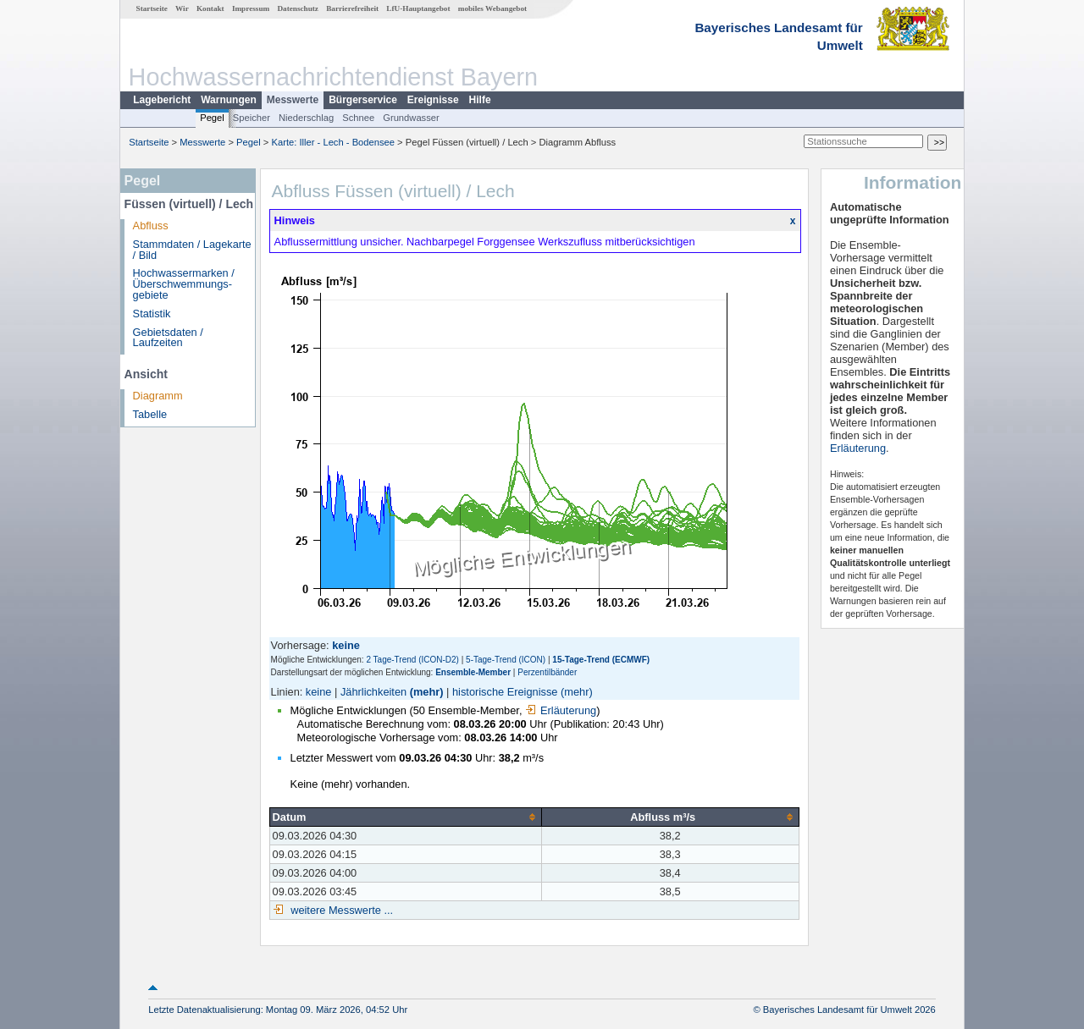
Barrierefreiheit (352, 8)
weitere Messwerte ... (340, 910)
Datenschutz (297, 8)
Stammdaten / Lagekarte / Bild (192, 249)
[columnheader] (405, 816)
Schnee (358, 118)
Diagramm (158, 395)
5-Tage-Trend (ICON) (505, 659)
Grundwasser (411, 118)
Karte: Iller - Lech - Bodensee (333, 142)
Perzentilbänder (547, 672)
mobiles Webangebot (492, 8)
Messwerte (292, 100)
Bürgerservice (363, 100)
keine (319, 691)
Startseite (152, 8)
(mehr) (427, 691)
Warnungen (229, 100)
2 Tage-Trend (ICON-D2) (412, 659)
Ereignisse (433, 100)
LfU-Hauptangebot (418, 8)
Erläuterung (560, 710)
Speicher (251, 118)
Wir (182, 8)
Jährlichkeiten (373, 691)
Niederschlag (306, 118)
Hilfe (480, 100)
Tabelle (150, 414)
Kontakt (210, 8)
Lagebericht (162, 100)
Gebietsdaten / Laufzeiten (168, 337)
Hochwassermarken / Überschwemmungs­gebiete (184, 284)
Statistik (152, 313)
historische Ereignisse (504, 691)
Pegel (212, 118)
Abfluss (151, 225)
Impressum (250, 8)
